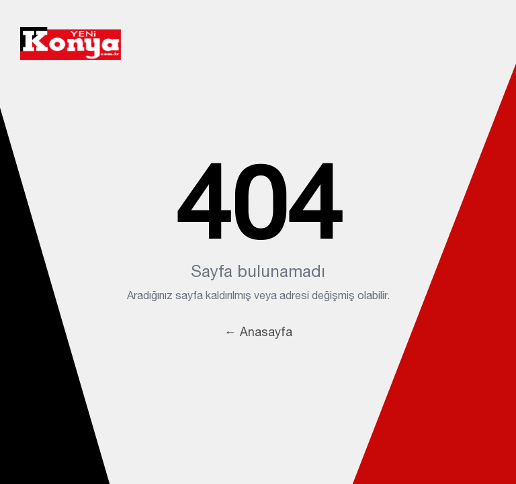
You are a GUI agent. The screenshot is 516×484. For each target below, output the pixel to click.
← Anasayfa (258, 332)
